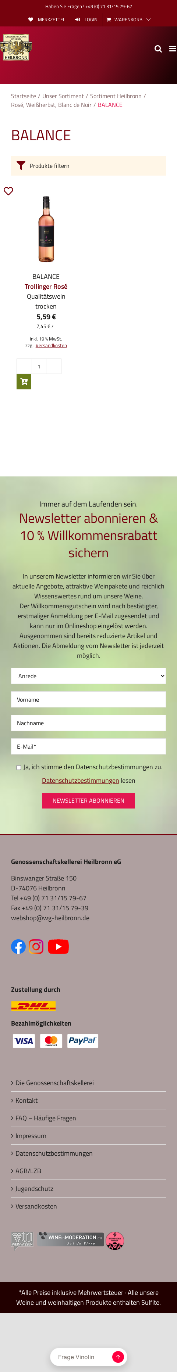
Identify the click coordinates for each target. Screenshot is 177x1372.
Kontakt (26, 1100)
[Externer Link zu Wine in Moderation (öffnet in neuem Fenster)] (70, 1237)
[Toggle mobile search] (158, 49)
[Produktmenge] (39, 366)
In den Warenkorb (24, 381)
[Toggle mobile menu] (173, 49)
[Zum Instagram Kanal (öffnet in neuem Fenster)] (37, 944)
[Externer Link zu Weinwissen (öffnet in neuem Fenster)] (22, 1237)
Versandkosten (51, 345)
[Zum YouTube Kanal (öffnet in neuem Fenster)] (58, 944)
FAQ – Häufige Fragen (45, 1118)
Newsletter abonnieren (88, 800)
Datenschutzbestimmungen (54, 1153)
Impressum (30, 1136)
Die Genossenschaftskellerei (54, 1083)
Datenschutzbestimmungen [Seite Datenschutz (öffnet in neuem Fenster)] (80, 780)
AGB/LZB (28, 1171)
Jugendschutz (34, 1188)
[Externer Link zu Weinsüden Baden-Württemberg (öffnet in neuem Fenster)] (115, 1237)
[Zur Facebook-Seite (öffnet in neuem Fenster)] (20, 944)
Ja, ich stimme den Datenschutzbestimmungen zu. (89, 767)
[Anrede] (88, 676)
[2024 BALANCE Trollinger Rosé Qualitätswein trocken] (46, 229)
